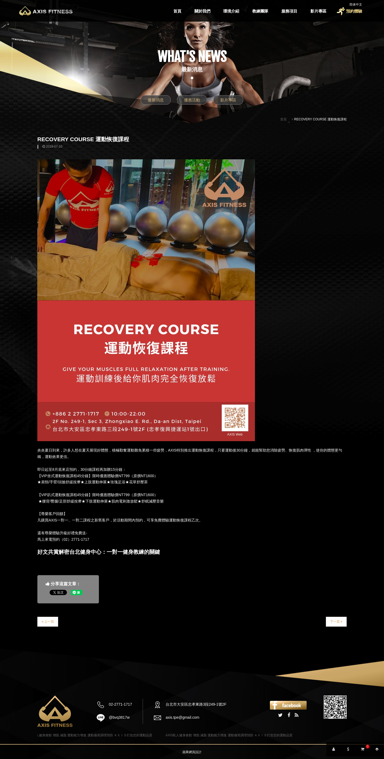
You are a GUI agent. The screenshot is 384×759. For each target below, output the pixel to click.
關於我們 (202, 11)
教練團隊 (260, 11)
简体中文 (355, 4)
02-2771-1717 (120, 704)
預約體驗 (354, 11)
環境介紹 (231, 11)
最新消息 (156, 100)
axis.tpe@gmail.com (182, 717)
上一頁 (48, 621)
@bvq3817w (119, 717)
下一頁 (336, 621)
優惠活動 (192, 100)
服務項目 (289, 11)
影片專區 (318, 11)
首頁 (177, 11)
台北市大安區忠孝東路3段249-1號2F (196, 704)
